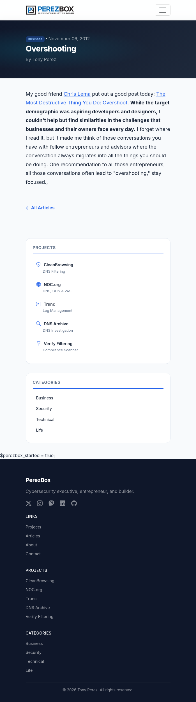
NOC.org (98, 288)
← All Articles (40, 207)
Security (44, 408)
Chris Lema (77, 94)
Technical (45, 419)
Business (44, 398)
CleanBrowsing (98, 268)
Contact (33, 553)
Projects (33, 527)
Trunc (98, 307)
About (31, 544)
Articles (33, 535)
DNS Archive (98, 327)
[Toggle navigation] (162, 10)
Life (39, 430)
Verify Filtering (98, 347)
